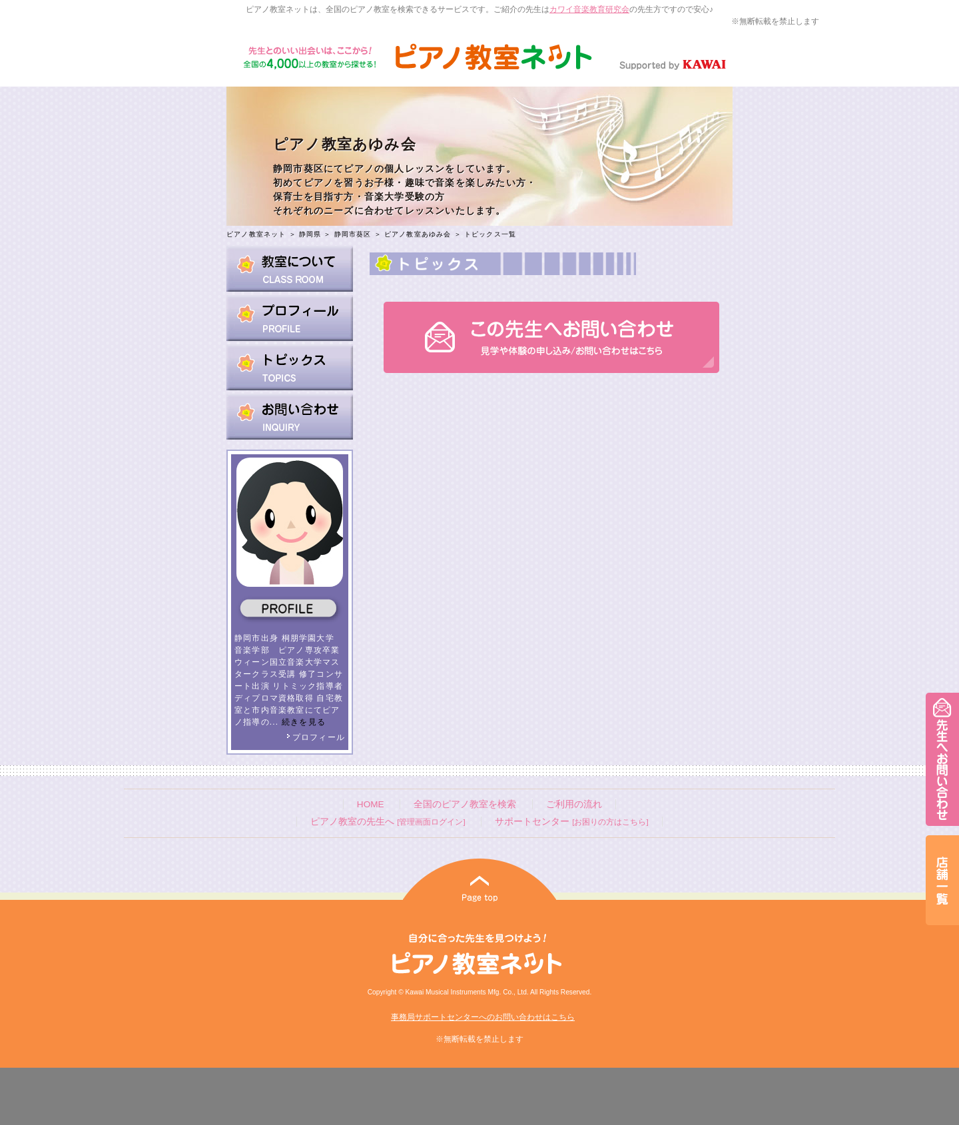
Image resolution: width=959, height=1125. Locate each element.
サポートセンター (571, 822)
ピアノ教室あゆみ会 (418, 234)
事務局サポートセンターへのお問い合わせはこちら (483, 1017)
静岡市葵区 (353, 234)
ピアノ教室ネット (256, 234)
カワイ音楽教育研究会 (589, 9)
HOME (370, 804)
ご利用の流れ (574, 804)
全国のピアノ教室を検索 (465, 804)
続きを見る (304, 722)
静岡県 (310, 234)
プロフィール (315, 737)
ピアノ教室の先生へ (387, 822)
